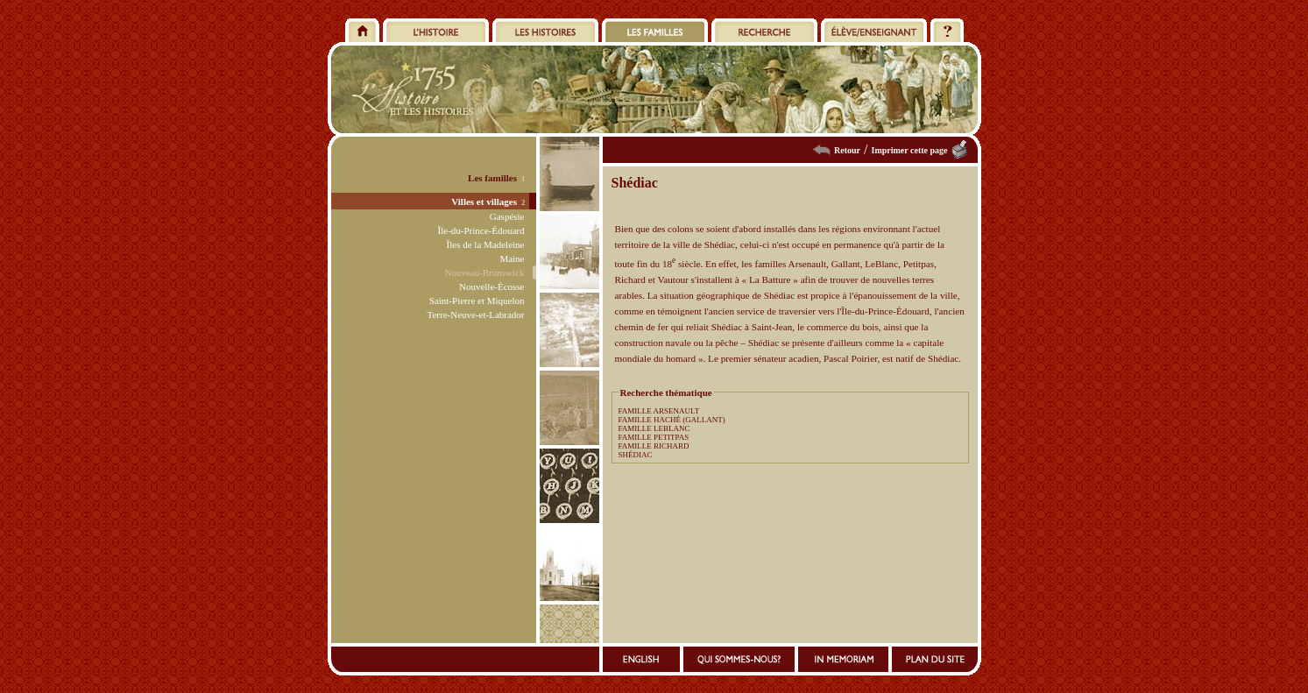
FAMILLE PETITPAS (654, 437)
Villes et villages (484, 201)
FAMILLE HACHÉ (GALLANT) (672, 419)
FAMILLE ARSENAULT (659, 411)
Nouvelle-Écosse (492, 286)
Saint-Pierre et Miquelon (477, 300)
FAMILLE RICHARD (654, 446)
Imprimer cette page (909, 150)
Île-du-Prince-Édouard (481, 230)
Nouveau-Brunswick (484, 272)
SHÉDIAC (636, 454)
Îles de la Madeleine (486, 244)
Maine (511, 258)
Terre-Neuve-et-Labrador (476, 314)
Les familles (492, 178)
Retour (847, 150)
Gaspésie (507, 216)
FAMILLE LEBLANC (654, 428)
